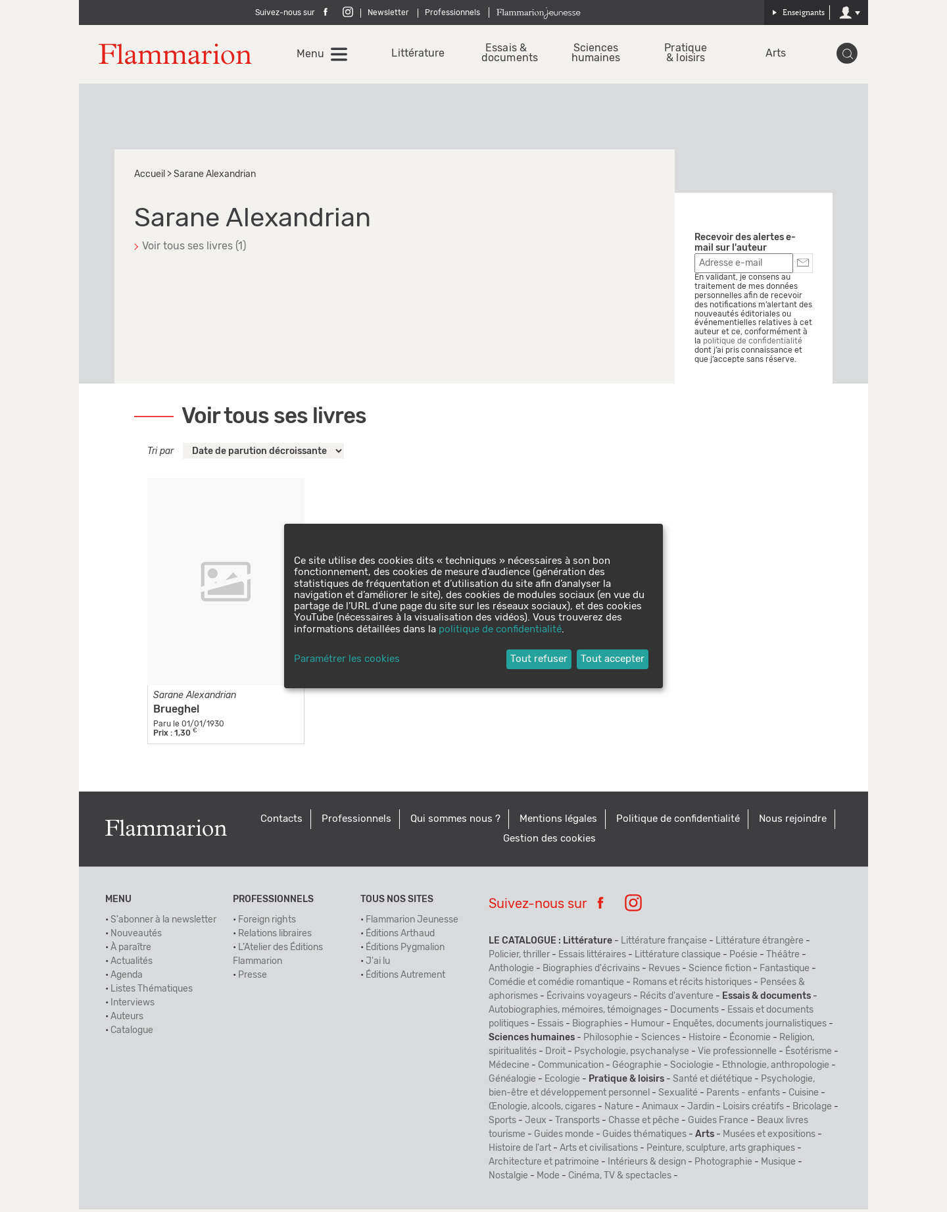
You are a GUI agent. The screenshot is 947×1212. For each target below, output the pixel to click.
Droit (555, 1054)
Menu (312, 55)
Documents (694, 1012)
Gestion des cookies (549, 841)
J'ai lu (378, 964)
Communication (571, 1068)
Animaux (660, 1109)
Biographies (597, 1026)
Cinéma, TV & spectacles (619, 1178)
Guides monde (564, 1137)
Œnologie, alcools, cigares (542, 1109)
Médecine (509, 1068)
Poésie (743, 957)
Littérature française (664, 943)
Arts (775, 55)
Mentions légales (558, 821)
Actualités (131, 964)
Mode (548, 1178)
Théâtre (783, 957)
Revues (664, 971)
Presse (252, 977)
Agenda (126, 977)
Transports (577, 1123)
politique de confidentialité (752, 343)
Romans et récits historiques (692, 985)
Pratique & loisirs (685, 54)
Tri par (160, 454)
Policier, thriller (519, 957)
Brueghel (176, 712)
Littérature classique (678, 957)
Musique (778, 1164)
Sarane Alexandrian (194, 698)
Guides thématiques (644, 1137)
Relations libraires (275, 936)
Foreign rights (267, 922)
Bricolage (812, 1109)
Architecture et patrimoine (544, 1164)
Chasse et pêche (643, 1123)
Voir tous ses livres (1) (194, 248)
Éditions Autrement (405, 977)
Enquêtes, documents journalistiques (750, 1026)
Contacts (281, 821)
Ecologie (562, 1081)
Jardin (700, 1109)
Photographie (723, 1164)
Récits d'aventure (677, 998)
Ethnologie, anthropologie (775, 1068)
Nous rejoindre (793, 821)
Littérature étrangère (760, 943)
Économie (750, 1040)
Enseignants (798, 12)
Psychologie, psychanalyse (631, 1054)
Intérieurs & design (647, 1164)
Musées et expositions (769, 1137)
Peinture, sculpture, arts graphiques (720, 1150)
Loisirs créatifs (753, 1109)
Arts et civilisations (599, 1150)
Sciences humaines (596, 54)
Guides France (718, 1123)
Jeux (535, 1123)
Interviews (132, 1005)
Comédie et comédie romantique (556, 985)
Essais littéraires (592, 957)
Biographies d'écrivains (591, 971)
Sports (502, 1123)
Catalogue (131, 1033)
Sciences (660, 1040)
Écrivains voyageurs (588, 998)
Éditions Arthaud (400, 936)
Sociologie (692, 1068)
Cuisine (804, 1095)
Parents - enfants (743, 1095)
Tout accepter (612, 659)
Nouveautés (136, 936)
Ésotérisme (808, 1054)
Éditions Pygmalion (405, 950)
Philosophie (608, 1040)
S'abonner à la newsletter (163, 922)
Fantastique (785, 971)
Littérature (417, 55)
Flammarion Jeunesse (412, 922)
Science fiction (720, 971)
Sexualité (678, 1095)
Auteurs (126, 1019)
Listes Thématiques (151, 991)
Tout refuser (539, 659)
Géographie (637, 1068)
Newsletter (388, 12)
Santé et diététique (712, 1081)
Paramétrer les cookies (347, 659)
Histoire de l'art (520, 1150)
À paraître (130, 950)
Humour (647, 1026)
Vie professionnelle (737, 1054)
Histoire (705, 1040)
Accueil (149, 177)
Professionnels (452, 12)
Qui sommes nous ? (455, 821)
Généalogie (512, 1081)
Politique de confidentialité (678, 821)
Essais (550, 1026)
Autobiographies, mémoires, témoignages (575, 1012)
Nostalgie (508, 1178)
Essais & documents (506, 54)
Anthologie (511, 971)
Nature (618, 1109)
